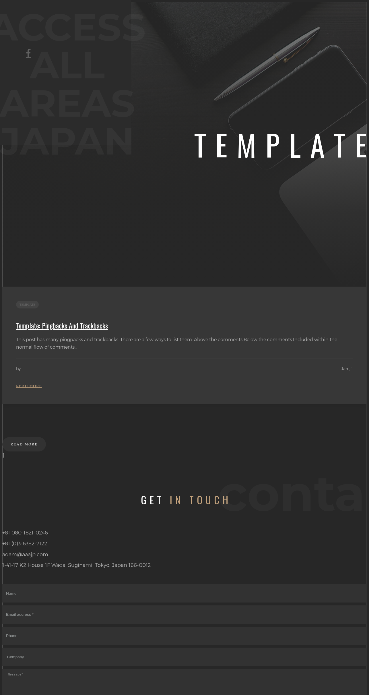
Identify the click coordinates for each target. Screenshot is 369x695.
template (28, 305)
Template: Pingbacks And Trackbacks (62, 326)
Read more (29, 388)
